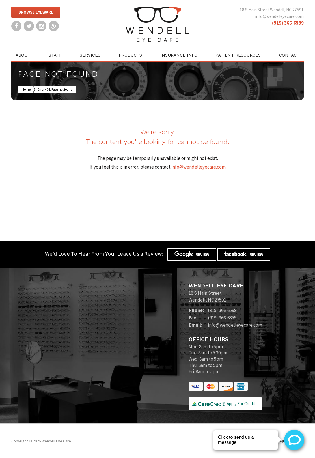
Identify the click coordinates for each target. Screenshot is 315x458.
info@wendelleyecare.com (279, 16)
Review (191, 254)
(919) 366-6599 (288, 23)
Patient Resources (238, 55)
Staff (55, 55)
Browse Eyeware (35, 12)
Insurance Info (178, 55)
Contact (289, 55)
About (23, 55)
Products (130, 55)
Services (90, 55)
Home (26, 89)
